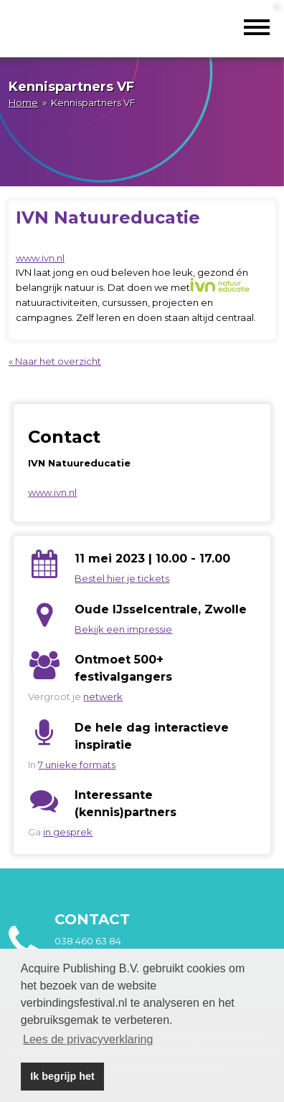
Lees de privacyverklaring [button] (88, 1039)
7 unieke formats (76, 764)
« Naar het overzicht (55, 361)
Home (23, 102)
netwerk (103, 696)
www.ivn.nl (40, 258)
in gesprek (68, 832)
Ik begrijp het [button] (62, 1076)
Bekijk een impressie (123, 629)
